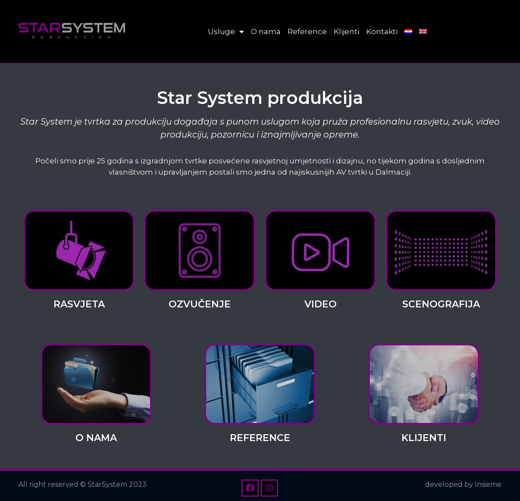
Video (320, 304)
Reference (307, 31)
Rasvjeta (79, 304)
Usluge (226, 32)
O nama (266, 31)
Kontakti (382, 31)
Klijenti (346, 31)
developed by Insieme (463, 484)
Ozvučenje (200, 304)
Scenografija (441, 304)
